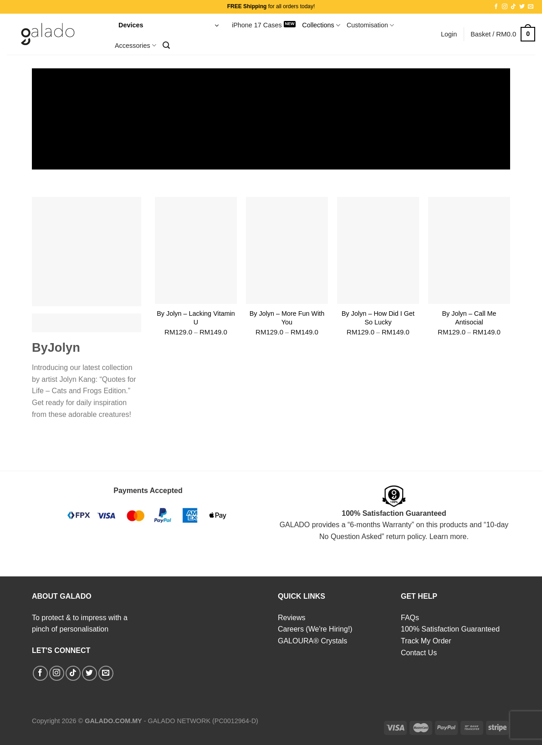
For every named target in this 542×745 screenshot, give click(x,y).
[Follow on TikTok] (513, 7)
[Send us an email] (530, 7)
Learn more (448, 536)
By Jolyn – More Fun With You (287, 318)
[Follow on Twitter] (522, 7)
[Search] (166, 45)
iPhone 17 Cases (257, 25)
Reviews (291, 618)
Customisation (370, 25)
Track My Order (426, 641)
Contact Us (419, 653)
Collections (321, 25)
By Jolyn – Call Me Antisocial (469, 318)
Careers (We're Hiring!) (315, 629)
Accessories (135, 45)
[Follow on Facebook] (496, 7)
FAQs (410, 618)
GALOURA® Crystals (312, 641)
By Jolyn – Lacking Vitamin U (196, 318)
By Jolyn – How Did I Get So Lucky (378, 318)
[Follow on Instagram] (504, 7)
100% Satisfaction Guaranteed (450, 629)
